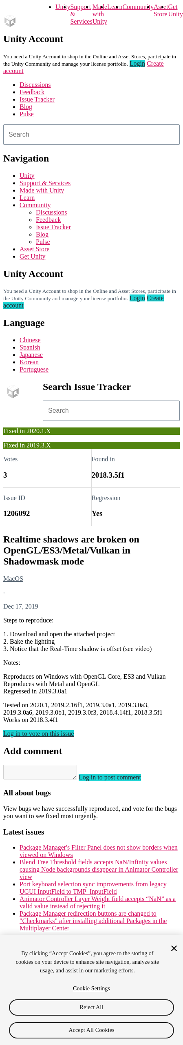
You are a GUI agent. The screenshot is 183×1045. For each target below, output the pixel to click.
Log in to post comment (118, 779)
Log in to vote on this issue (38, 733)
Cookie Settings (91, 988)
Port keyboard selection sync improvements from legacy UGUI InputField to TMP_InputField (93, 890)
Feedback (32, 92)
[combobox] (91, 134)
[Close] (174, 948)
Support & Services (45, 182)
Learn (114, 6)
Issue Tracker (37, 99)
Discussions (35, 84)
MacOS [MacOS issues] (13, 578)
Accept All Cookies (91, 1030)
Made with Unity (100, 14)
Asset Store (34, 249)
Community (137, 6)
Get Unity (175, 10)
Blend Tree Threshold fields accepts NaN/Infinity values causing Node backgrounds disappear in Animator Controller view (99, 872)
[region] (91, 990)
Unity (62, 6)
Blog (26, 106)
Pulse (27, 114)
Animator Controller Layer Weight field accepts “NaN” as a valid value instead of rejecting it (98, 905)
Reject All (92, 1007)
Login (137, 63)
